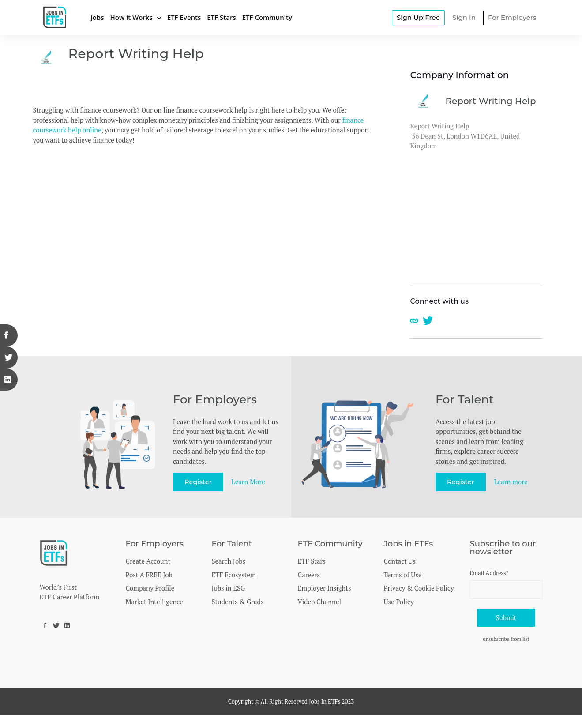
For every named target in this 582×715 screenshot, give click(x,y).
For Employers (512, 17)
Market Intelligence (154, 601)
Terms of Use (403, 574)
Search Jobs (228, 561)
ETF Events (184, 17)
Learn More (249, 481)
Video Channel (320, 601)
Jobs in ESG (228, 587)
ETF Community (267, 17)
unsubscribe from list (506, 639)
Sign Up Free (418, 17)
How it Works (131, 17)
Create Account (148, 561)
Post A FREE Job (149, 574)
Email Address (489, 573)
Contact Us (400, 561)
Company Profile (150, 587)
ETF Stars (221, 17)
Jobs (97, 17)
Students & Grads (238, 601)
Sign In (464, 17)
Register (198, 482)
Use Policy (399, 601)
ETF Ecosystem (234, 574)
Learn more (511, 481)
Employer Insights (324, 587)
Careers (309, 574)
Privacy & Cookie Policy (419, 587)
